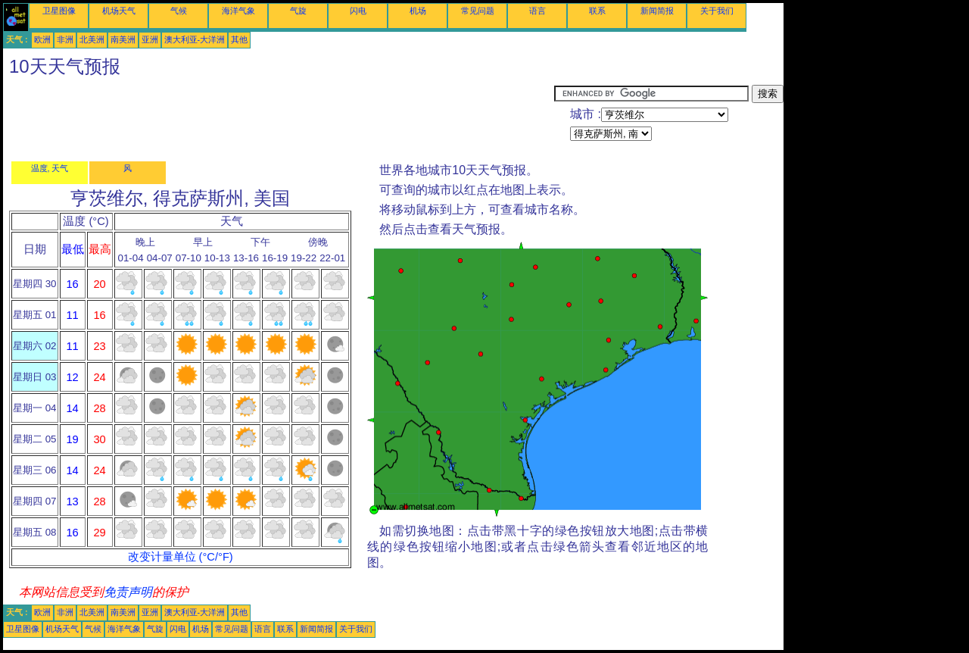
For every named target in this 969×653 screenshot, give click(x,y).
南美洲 (123, 39)
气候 (178, 10)
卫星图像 (59, 10)
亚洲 (150, 39)
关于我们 (717, 10)
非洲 (65, 39)
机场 (418, 10)
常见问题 (477, 10)
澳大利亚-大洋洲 (195, 39)
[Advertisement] (278, 119)
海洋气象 (238, 10)
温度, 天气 (50, 168)
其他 (239, 39)
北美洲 (91, 39)
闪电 (358, 10)
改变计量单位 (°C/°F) (180, 557)
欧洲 (42, 39)
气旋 (298, 10)
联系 (597, 10)
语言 (537, 10)
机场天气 (119, 10)
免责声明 (128, 592)
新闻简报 (657, 10)
